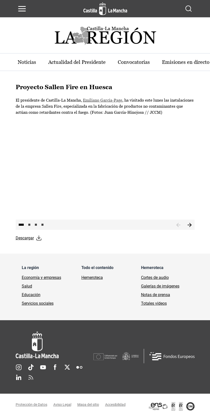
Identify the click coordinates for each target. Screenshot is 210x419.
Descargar (25, 238)
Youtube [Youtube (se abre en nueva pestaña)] (43, 367)
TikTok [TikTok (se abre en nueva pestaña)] (31, 367)
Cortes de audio (155, 277)
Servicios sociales (38, 303)
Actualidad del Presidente (77, 62)
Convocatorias (134, 62)
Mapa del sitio (88, 405)
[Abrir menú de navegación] (22, 8)
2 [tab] (29, 225)
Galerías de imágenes (160, 286)
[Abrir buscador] (188, 9)
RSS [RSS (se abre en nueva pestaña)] (31, 377)
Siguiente (189, 225)
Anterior (178, 225)
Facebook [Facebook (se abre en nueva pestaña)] (55, 367)
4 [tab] (42, 225)
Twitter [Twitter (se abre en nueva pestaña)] (67, 367)
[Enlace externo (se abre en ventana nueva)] (171, 406)
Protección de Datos (31, 405)
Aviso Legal (62, 405)
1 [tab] (21, 225)
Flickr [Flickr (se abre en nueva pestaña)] (79, 367)
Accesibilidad (115, 405)
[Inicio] (55, 344)
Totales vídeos (154, 303)
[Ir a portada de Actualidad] (105, 37)
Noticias (27, 62)
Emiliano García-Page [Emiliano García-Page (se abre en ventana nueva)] (102, 100)
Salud (27, 286)
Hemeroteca (92, 277)
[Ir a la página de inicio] (105, 8)
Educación (31, 294)
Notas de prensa (155, 294)
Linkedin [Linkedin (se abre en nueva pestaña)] (19, 377)
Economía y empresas (41, 277)
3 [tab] (36, 225)
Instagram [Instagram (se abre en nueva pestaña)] (19, 367)
